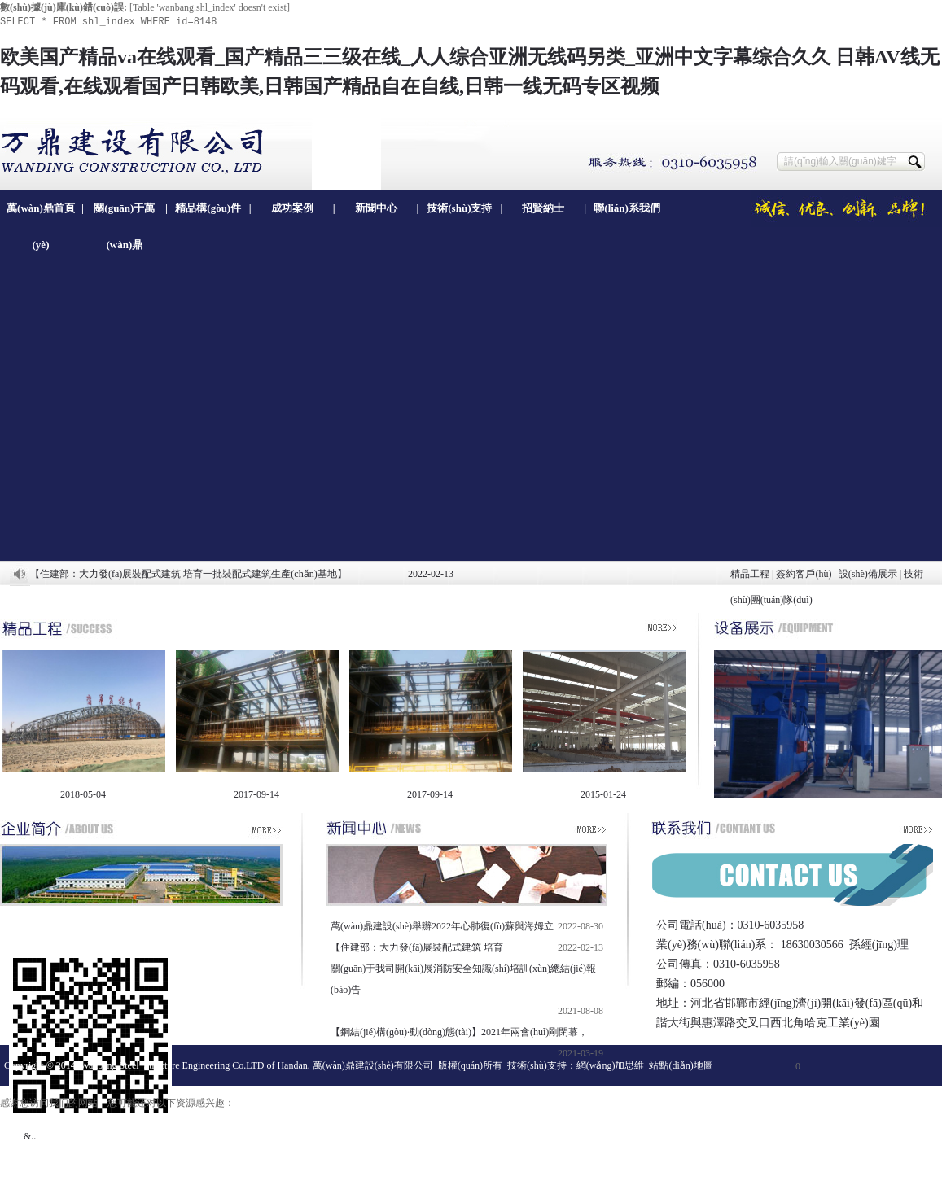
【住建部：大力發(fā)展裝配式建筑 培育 (417, 947)
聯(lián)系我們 (627, 208)
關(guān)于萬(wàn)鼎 (124, 214)
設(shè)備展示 (868, 574)
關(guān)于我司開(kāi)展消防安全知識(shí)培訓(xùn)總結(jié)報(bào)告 (463, 979)
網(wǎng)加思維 (610, 1065)
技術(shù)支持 (459, 208)
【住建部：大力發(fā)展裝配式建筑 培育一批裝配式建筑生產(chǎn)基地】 (188, 574)
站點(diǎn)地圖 (680, 1065)
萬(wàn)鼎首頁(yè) (41, 214)
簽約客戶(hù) (803, 574)
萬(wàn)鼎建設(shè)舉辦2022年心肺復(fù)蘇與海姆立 (442, 926)
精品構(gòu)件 (208, 208)
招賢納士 (543, 208)
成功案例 (292, 208)
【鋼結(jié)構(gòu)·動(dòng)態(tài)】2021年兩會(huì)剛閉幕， (459, 1032)
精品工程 (749, 574)
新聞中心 (376, 208)
